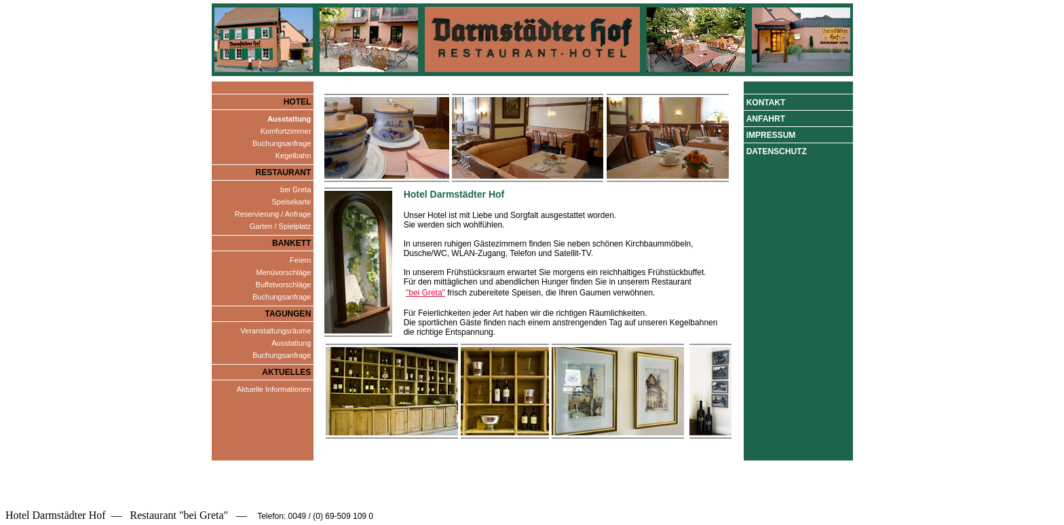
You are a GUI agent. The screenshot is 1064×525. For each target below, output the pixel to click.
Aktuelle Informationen (274, 389)
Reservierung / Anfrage (273, 214)
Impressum (771, 135)
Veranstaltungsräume (275, 331)
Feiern (300, 260)
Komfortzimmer (286, 131)
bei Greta (295, 189)
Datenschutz (776, 151)
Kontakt (766, 102)
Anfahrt (765, 119)
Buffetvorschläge (283, 284)
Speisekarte (291, 202)
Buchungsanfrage (281, 143)
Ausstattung (291, 343)
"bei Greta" (425, 292)
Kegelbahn (293, 155)
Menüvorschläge (283, 272)
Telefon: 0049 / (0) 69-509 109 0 (314, 516)
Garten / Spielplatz (280, 226)
